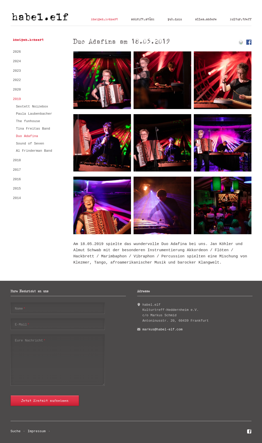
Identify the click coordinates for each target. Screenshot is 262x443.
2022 (17, 80)
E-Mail (22, 324)
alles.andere (206, 19)
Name (20, 308)
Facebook (249, 432)
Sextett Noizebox (32, 107)
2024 (17, 61)
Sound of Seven (30, 144)
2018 (17, 160)
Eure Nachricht (30, 340)
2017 (17, 170)
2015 (17, 189)
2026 (17, 52)
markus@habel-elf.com (162, 329)
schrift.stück (142, 19)
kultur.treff (240, 19)
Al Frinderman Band (34, 151)
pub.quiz (175, 19)
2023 (17, 71)
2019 (17, 99)
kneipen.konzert (104, 19)
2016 (17, 179)
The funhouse (28, 121)
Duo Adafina (27, 136)
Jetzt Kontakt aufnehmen (44, 401)
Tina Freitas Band (33, 129)
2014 (17, 198)
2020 (17, 90)
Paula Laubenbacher (34, 114)
